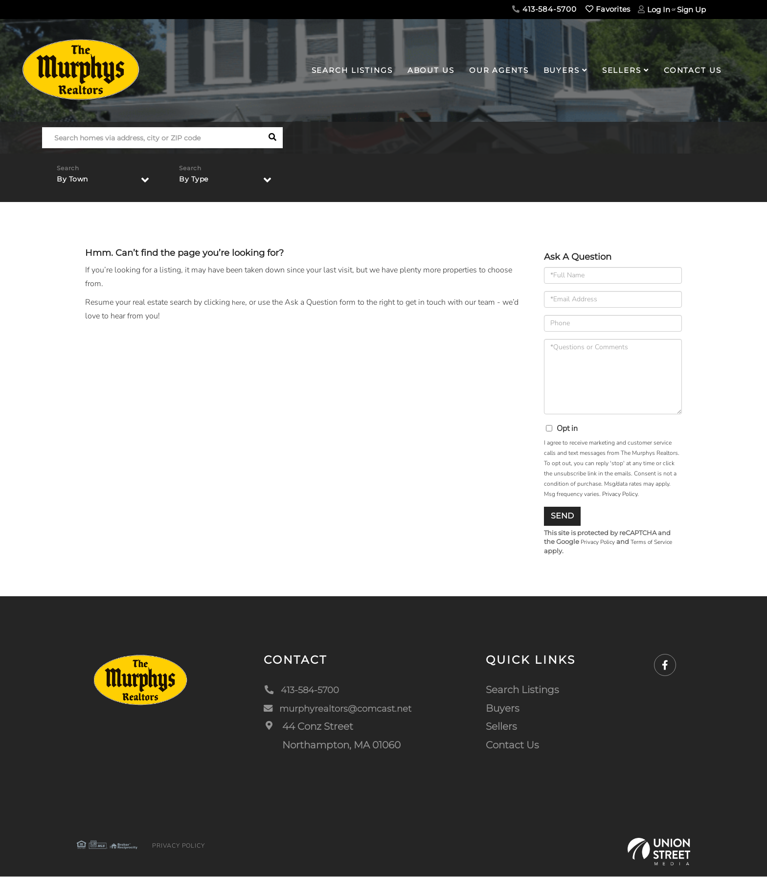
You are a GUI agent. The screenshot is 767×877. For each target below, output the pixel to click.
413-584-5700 (544, 9)
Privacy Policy (619, 494)
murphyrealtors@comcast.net (339, 709)
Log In (658, 9)
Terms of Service (658, 542)
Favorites (608, 9)
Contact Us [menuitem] (693, 70)
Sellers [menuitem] (621, 70)
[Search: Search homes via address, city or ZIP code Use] (152, 137)
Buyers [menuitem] (561, 70)
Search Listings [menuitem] (352, 70)
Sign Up (691, 9)
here (239, 302)
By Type (195, 181)
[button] (272, 137)
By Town (74, 181)
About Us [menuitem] (430, 70)
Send (562, 515)
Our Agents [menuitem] (499, 70)
